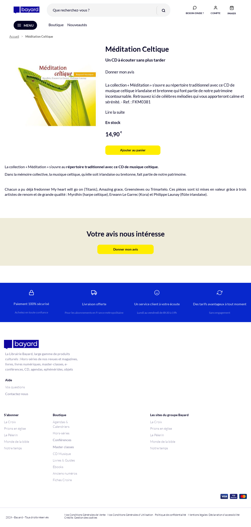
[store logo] (26, 10)
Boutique (56, 25)
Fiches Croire (62, 480)
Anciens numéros (65, 473)
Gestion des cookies (85, 517)
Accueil (14, 37)
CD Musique (62, 454)
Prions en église (15, 428)
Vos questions (15, 387)
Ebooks (58, 467)
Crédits (68, 517)
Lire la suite (115, 112)
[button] (215, 10)
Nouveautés (77, 25)
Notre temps (13, 448)
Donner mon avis (119, 72)
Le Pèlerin (11, 435)
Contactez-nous (16, 394)
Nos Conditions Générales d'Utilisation (130, 514)
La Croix (10, 422)
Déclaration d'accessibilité (224, 514)
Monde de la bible (16, 441)
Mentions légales (198, 514)
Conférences (62, 440)
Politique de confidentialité (170, 514)
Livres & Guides (64, 460)
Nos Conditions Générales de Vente (85, 514)
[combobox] (108, 10)
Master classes (63, 447)
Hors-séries (61, 433)
